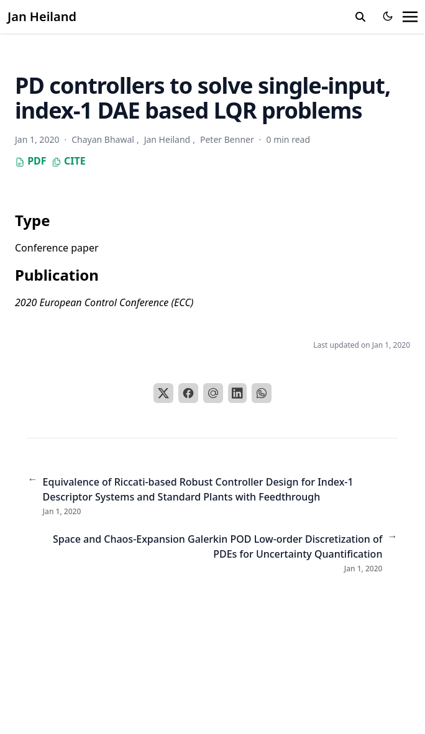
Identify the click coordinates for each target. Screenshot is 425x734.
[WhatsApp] (262, 393)
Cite (69, 161)
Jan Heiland (41, 16)
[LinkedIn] (237, 393)
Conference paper (57, 248)
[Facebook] (188, 393)
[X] (163, 393)
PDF (31, 161)
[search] (360, 17)
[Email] (213, 393)
